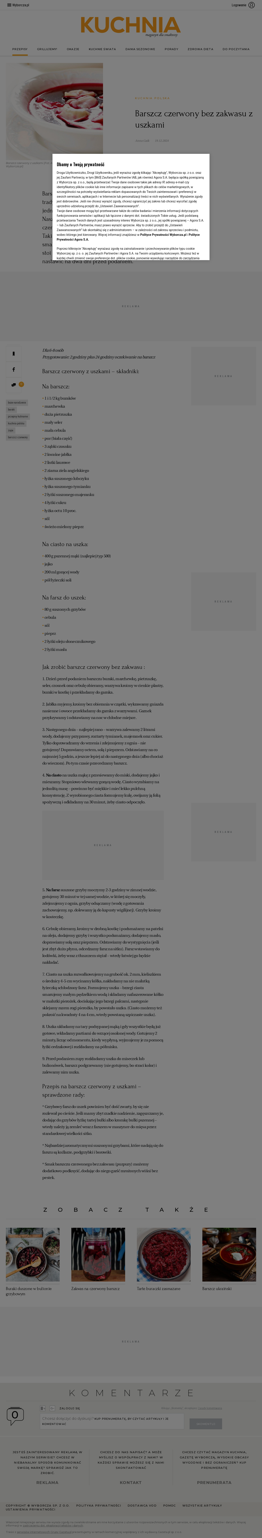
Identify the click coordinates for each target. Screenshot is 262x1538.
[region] (131, 206)
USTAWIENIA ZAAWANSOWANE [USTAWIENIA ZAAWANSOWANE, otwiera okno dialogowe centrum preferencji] (85, 251)
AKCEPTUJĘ (190, 251)
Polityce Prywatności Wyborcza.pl (163, 186)
